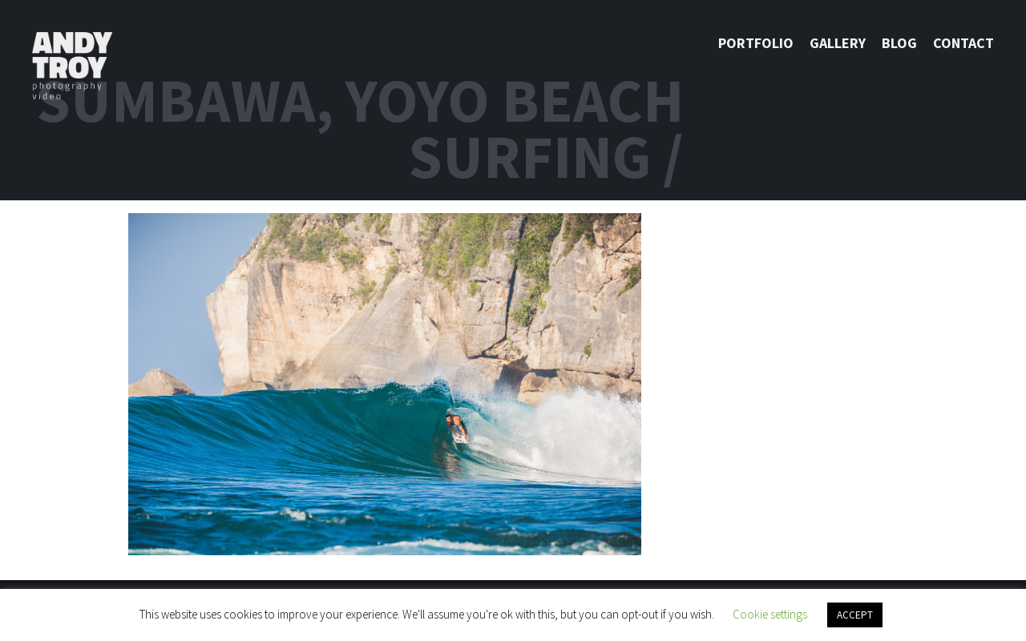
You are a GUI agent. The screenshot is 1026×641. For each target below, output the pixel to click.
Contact (963, 43)
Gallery (838, 43)
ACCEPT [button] (855, 615)
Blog (899, 43)
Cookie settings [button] (770, 614)
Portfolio (756, 43)
